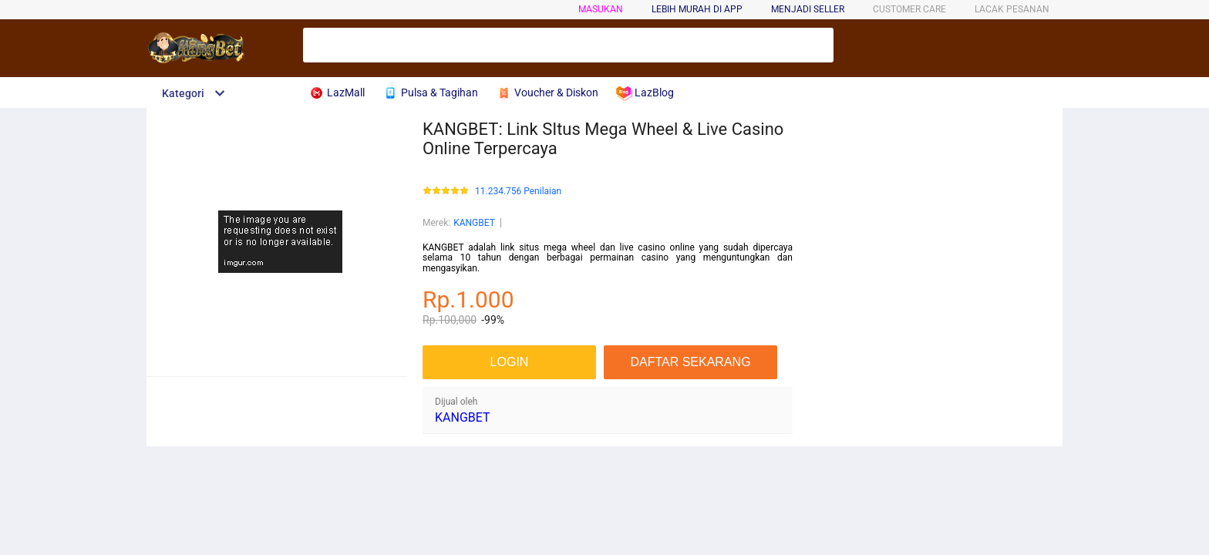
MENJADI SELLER (807, 9)
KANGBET (474, 222)
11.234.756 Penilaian (518, 192)
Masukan (600, 9)
